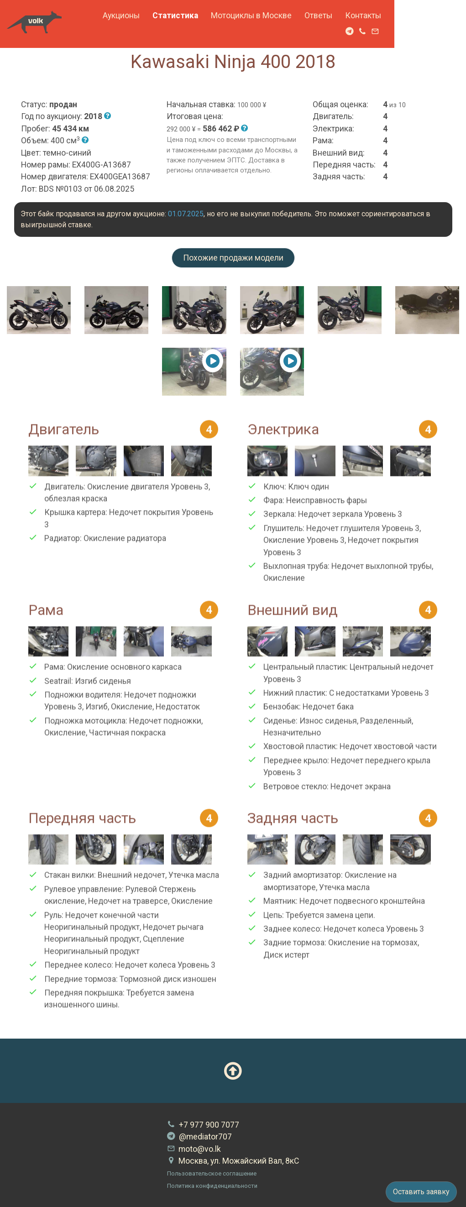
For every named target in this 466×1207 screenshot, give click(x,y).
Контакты (421, 15)
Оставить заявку (421, 1191)
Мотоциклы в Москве (308, 15)
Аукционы (178, 15)
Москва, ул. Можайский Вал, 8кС (233, 1160)
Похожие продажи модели (233, 257)
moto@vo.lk (194, 1149)
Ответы (376, 15)
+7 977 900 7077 (203, 1124)
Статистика (233, 15)
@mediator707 (199, 1136)
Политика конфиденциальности (212, 1185)
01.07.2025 (186, 213)
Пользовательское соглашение (212, 1173)
